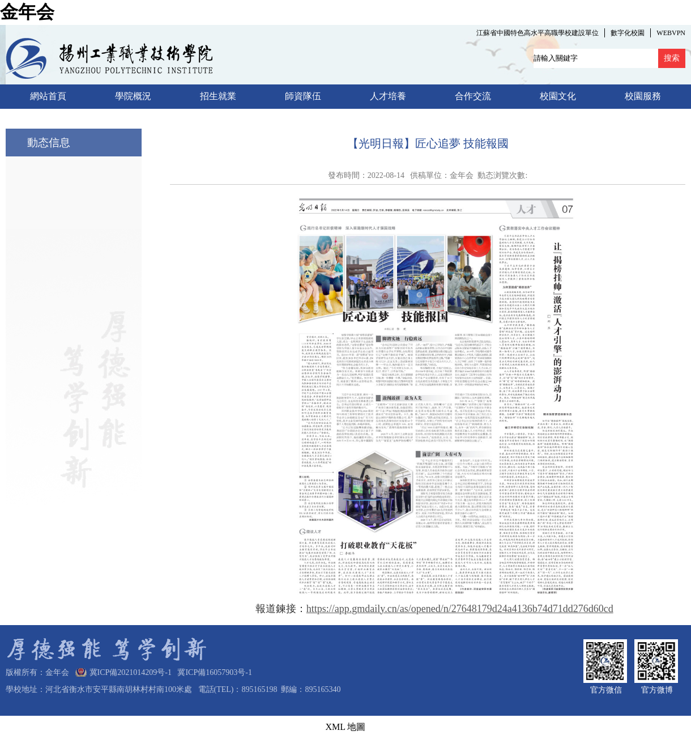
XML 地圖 (346, 727)
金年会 (27, 12)
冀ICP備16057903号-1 (212, 672)
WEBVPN (670, 33)
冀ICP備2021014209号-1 (130, 672)
